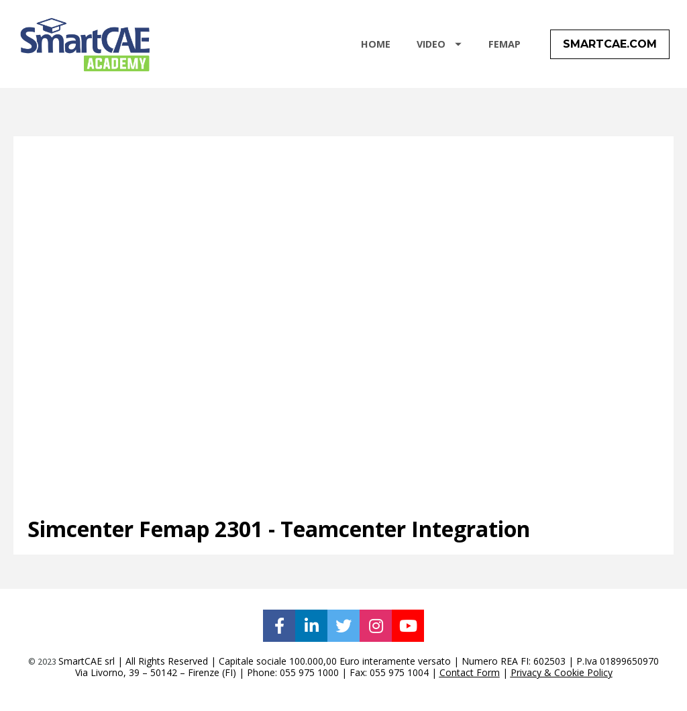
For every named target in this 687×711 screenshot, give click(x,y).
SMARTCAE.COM (610, 49)
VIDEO (439, 49)
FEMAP (504, 49)
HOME (375, 49)
